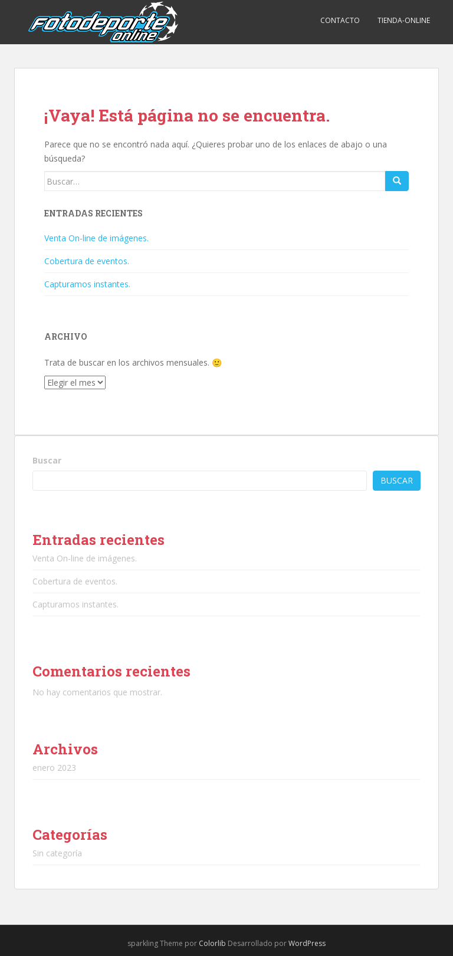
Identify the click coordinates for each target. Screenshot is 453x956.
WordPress (307, 943)
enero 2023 (54, 767)
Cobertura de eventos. (86, 261)
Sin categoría (57, 853)
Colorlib (212, 943)
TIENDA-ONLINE (404, 20)
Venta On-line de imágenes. (96, 238)
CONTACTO (340, 20)
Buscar (46, 460)
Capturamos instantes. (87, 284)
